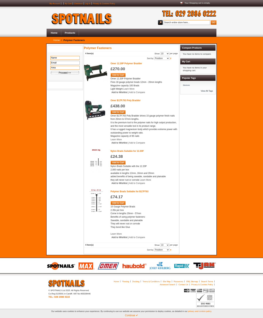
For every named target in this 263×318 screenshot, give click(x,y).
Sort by (150, 58)
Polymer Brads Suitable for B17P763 (129, 191)
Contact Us (183, 284)
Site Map (167, 281)
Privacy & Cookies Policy (104, 3)
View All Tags (207, 91)
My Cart (68, 3)
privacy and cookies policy (199, 311)
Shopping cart (195, 3)
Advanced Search (167, 284)
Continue (131, 315)
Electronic (186, 85)
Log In (88, 3)
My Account (54, 3)
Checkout (78, 3)
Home (54, 32)
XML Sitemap (192, 281)
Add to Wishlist (119, 92)
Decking (135, 281)
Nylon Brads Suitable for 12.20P (127, 151)
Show (157, 53)
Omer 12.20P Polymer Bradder (126, 63)
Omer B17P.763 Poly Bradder (125, 100)
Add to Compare (137, 92)
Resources (178, 281)
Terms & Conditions (151, 281)
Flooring (125, 281)
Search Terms (207, 281)
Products (70, 32)
